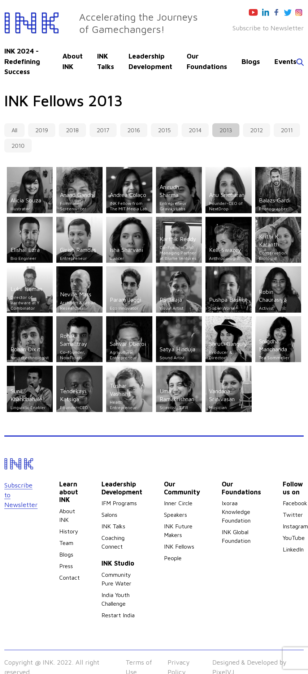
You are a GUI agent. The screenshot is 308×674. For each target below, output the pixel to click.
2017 (103, 130)
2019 (41, 130)
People (173, 558)
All (14, 130)
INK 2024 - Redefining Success (22, 61)
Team (66, 543)
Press (66, 566)
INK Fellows (179, 546)
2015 (164, 130)
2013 (226, 130)
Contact (69, 577)
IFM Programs (119, 503)
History (68, 531)
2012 (256, 130)
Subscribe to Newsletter (268, 28)
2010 (18, 145)
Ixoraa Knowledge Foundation (236, 512)
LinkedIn (293, 549)
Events (285, 61)
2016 (133, 130)
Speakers (175, 514)
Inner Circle (178, 503)
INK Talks (113, 526)
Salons (109, 514)
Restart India (118, 615)
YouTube (294, 538)
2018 (72, 130)
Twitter (293, 514)
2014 (195, 130)
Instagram (295, 526)
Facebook (295, 503)
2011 (287, 130)
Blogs (251, 61)
